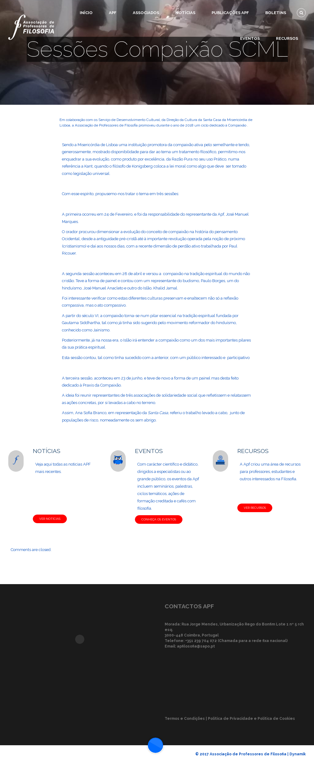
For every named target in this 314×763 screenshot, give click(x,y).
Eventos (250, 38)
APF (113, 12)
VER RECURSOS (255, 507)
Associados (146, 12)
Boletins (275, 12)
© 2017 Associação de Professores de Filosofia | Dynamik (250, 754)
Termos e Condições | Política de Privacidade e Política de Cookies (230, 718)
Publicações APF (230, 12)
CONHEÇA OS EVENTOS (158, 519)
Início (86, 12)
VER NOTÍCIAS (49, 518)
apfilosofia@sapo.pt (196, 646)
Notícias (185, 12)
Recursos (287, 38)
